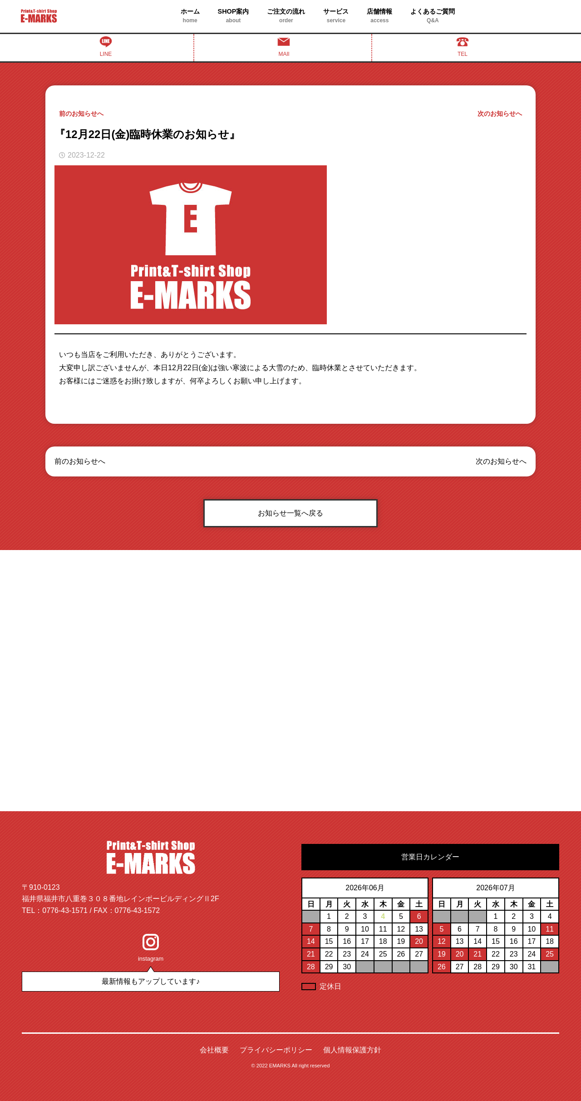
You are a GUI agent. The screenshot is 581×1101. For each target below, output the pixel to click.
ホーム (190, 16)
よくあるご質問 (432, 16)
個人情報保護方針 (352, 1050)
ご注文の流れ (286, 16)
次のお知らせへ (500, 113)
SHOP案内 (233, 16)
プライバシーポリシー (276, 1050)
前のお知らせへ (81, 113)
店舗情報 (379, 16)
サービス (336, 16)
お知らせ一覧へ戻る (290, 513)
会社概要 (214, 1050)
